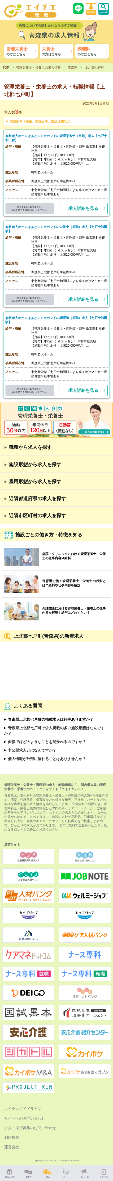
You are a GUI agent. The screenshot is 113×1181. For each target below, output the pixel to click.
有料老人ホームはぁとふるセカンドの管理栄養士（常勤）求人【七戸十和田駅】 (56, 138)
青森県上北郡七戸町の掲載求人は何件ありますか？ (50, 719)
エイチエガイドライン (22, 1109)
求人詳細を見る (83, 208)
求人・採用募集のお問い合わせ (30, 1128)
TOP (6, 67)
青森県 (72, 67)
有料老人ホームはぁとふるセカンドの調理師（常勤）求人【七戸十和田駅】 (56, 320)
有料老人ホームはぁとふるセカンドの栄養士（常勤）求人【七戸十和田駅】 (56, 229)
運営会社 (11, 1147)
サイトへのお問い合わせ (24, 1118)
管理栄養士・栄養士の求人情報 (38, 67)
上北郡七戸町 (94, 67)
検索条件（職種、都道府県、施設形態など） (41, 121)
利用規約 (11, 1137)
